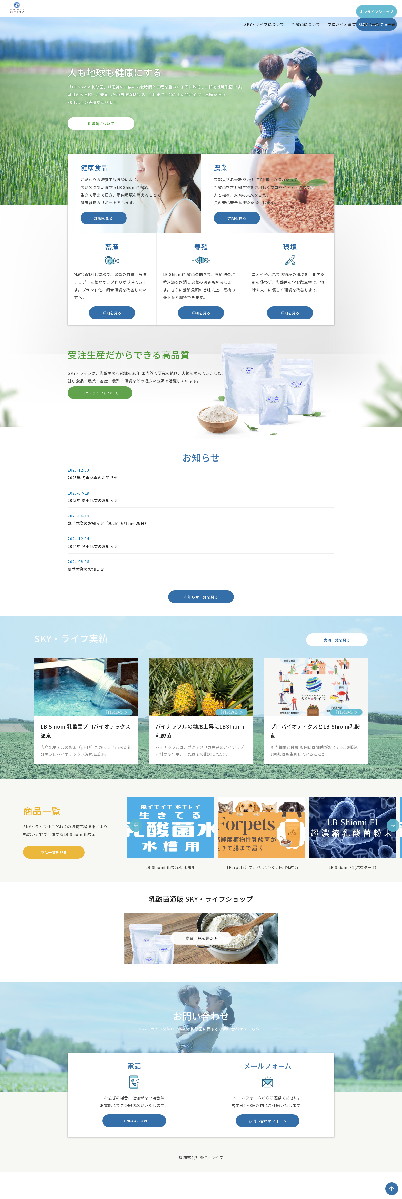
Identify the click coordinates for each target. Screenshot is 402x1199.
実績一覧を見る (337, 657)
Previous (135, 843)
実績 (392, 24)
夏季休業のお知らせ (86, 584)
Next (393, 843)
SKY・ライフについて (264, 24)
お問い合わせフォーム (366, 11)
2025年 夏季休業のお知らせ (93, 515)
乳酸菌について (306, 24)
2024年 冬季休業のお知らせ (93, 561)
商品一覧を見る (54, 870)
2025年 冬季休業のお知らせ (93, 492)
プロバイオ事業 (342, 24)
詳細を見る (103, 220)
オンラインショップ (300, 11)
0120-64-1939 (134, 1141)
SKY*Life (27, 16)
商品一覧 (372, 24)
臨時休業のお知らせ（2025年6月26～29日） (108, 538)
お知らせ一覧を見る (201, 611)
